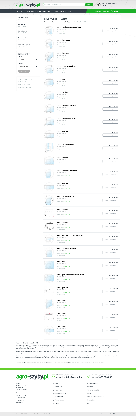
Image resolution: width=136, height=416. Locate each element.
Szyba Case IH (56, 383)
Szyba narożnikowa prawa (66, 197)
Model (21, 63)
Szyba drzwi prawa (63, 41)
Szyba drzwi (61, 301)
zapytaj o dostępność (110, 30)
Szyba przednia (62, 93)
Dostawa (57, 11)
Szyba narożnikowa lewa (65, 145)
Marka (21, 56)
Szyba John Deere (57, 390)
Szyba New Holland (57, 397)
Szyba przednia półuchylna (66, 106)
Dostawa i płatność (92, 383)
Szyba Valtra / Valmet (58, 400)
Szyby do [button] (49, 11)
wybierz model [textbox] (24, 66)
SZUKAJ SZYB (23, 71)
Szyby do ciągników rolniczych (95, 397)
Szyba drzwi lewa (63, 54)
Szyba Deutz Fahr (57, 386)
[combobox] (28, 59)
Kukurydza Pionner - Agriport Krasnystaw (110, 413)
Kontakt (69, 11)
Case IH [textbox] (22, 59)
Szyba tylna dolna (63, 132)
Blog (88, 403)
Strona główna (20, 11)
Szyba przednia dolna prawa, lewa (69, 28)
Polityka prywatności (93, 390)
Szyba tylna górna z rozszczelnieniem (70, 275)
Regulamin (63, 11)
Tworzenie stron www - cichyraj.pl (57, 413)
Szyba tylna (61, 80)
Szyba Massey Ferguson (59, 393)
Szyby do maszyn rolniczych (59, 21)
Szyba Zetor (55, 403)
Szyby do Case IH (71, 21)
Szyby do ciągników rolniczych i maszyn (36, 11)
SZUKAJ (89, 4)
